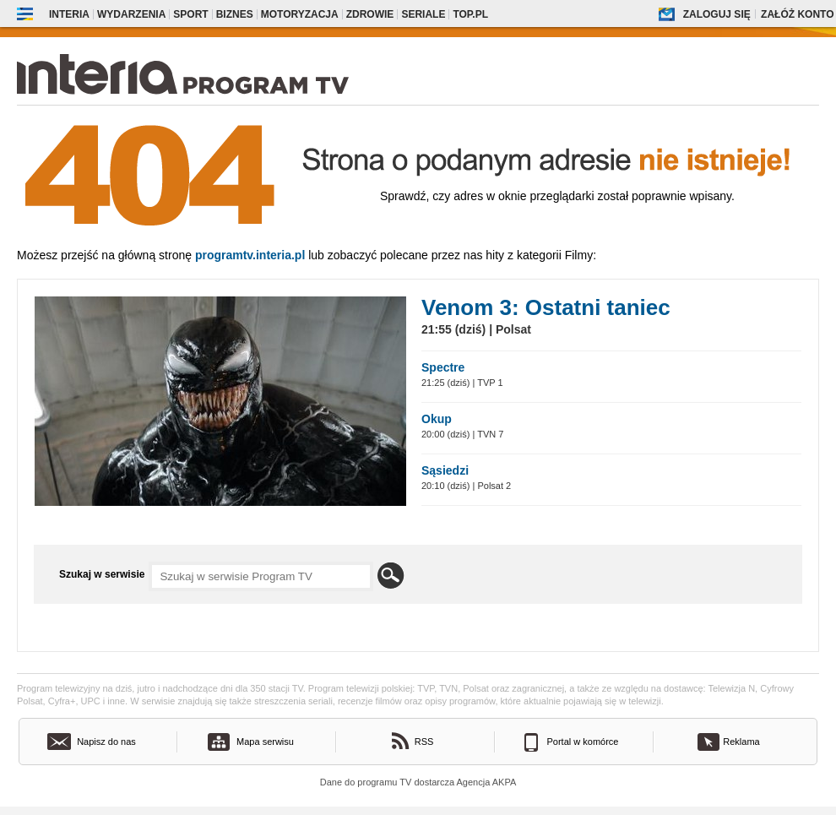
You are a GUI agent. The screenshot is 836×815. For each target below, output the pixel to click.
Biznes (234, 14)
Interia (69, 14)
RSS (424, 741)
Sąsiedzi (445, 470)
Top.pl (470, 14)
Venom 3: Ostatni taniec (545, 307)
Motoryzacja (300, 14)
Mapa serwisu (265, 741)
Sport (190, 14)
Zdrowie (370, 14)
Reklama (741, 741)
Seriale (423, 14)
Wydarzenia (131, 14)
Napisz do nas (106, 741)
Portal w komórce (583, 741)
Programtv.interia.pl (250, 255)
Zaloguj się (717, 14)
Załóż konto (797, 14)
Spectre (442, 367)
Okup (436, 419)
